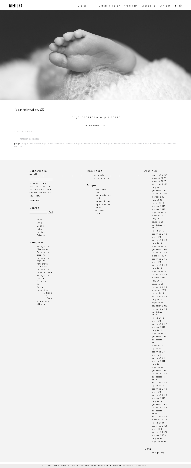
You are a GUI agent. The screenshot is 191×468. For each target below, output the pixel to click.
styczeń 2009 (159, 441)
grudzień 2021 (159, 190)
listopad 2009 (160, 407)
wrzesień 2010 (159, 382)
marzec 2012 (158, 327)
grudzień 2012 (159, 306)
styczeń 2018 (159, 212)
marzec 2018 (158, 209)
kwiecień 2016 (159, 240)
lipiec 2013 (158, 293)
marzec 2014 (158, 277)
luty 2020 (157, 200)
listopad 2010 (159, 373)
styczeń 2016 (159, 246)
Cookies (41, 226)
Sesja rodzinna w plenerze (95, 117)
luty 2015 (157, 268)
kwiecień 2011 (159, 358)
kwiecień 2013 (159, 296)
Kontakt (165, 5)
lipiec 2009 (158, 423)
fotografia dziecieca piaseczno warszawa (123, 143)
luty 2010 (157, 401)
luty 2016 (157, 243)
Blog (39, 222)
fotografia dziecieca (29, 138)
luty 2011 (157, 364)
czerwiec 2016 (159, 234)
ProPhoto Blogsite (131, 465)
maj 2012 (157, 321)
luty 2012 (157, 330)
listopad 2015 (159, 252)
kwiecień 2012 (159, 324)
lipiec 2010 (158, 385)
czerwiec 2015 (159, 259)
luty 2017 (157, 218)
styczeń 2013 (159, 302)
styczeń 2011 (159, 367)
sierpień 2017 (159, 215)
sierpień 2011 (159, 345)
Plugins (98, 198)
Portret (41, 284)
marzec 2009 (159, 435)
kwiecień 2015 (159, 265)
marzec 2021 (158, 197)
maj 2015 (157, 262)
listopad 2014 (159, 274)
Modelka (41, 281)
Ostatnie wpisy (109, 5)
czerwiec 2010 (159, 389)
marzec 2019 (158, 206)
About (40, 219)
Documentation (102, 195)
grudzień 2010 (159, 370)
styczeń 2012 (159, 333)
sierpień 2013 (159, 290)
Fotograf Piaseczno (48, 143)
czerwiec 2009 (160, 426)
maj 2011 (156, 355)
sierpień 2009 (159, 419)
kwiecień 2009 (160, 432)
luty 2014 (157, 281)
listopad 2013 (159, 287)
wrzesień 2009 (160, 416)
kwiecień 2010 (159, 395)
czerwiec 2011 (159, 352)
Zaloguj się (158, 452)
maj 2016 (157, 237)
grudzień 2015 (159, 249)
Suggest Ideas (102, 201)
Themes (98, 207)
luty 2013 (157, 299)
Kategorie (148, 5)
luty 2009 (157, 438)
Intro (40, 229)
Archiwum (131, 5)
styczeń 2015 (159, 271)
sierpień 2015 (159, 256)
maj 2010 (157, 392)
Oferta (82, 5)
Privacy (41, 235)
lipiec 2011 (158, 348)
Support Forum (102, 204)
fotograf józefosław (30, 143)
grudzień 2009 (160, 404)
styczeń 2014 (159, 284)
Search (34, 208)
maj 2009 (157, 429)
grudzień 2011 (159, 336)
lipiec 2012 (158, 318)
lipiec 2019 (158, 203)
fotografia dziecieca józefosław (89, 143)
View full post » (23, 131)
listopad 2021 (159, 193)
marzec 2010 (158, 398)
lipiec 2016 (158, 231)
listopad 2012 (159, 309)
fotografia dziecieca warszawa (157, 143)
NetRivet (146, 465)
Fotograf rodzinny (65, 143)
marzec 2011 (158, 361)
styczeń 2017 (159, 222)
